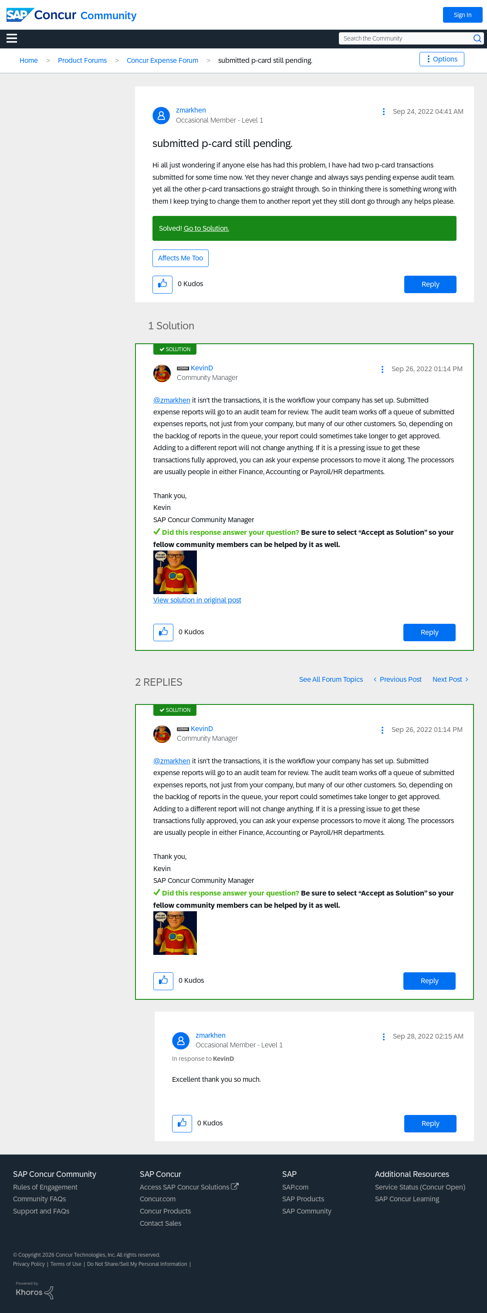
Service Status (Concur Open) (420, 1187)
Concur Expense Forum (162, 60)
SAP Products (303, 1199)
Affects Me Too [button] (180, 258)
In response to (203, 1058)
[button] (383, 111)
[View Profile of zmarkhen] (191, 110)
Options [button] (445, 59)
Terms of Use (66, 1264)
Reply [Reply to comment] (430, 632)
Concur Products (165, 1211)
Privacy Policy (29, 1264)
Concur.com (158, 1199)
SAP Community (306, 1211)
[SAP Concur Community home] (41, 15)
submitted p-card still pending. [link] (265, 60)
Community (109, 15)
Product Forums (82, 60)
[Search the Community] (411, 38)
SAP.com (295, 1187)
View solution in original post (197, 600)
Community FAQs (39, 1199)
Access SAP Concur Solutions (189, 1187)
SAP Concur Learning (407, 1199)
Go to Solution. (206, 228)
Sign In (463, 14)
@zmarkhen (171, 400)
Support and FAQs (41, 1211)
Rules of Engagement (45, 1187)
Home (29, 60)
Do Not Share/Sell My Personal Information (137, 1264)
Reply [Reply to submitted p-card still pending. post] (431, 284)
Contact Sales (160, 1223)
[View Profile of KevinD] (202, 368)
